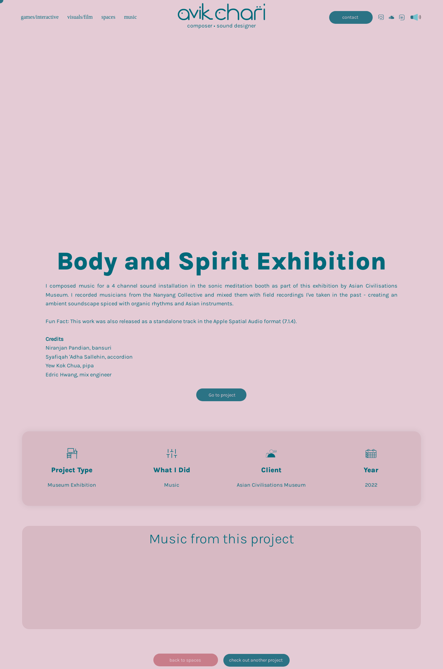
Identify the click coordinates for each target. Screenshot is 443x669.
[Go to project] (221, 394)
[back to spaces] (185, 660)
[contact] (350, 17)
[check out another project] (256, 660)
